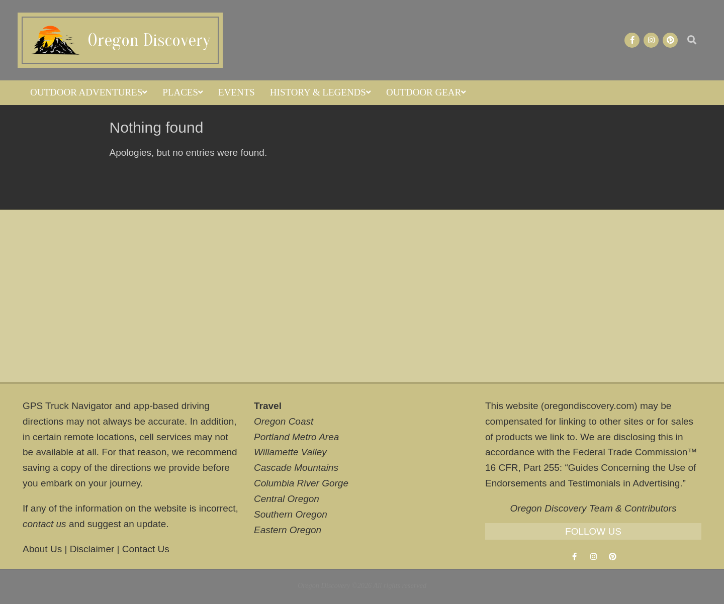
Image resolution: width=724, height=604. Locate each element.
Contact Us (145, 549)
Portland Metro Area (296, 437)
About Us (42, 549)
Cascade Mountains (296, 467)
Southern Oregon (290, 514)
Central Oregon (286, 498)
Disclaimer (92, 549)
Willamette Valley (290, 452)
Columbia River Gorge (301, 483)
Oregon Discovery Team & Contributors (593, 508)
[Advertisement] (362, 296)
